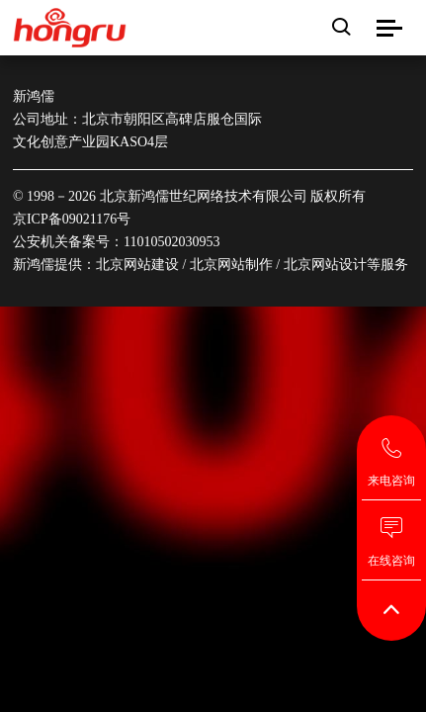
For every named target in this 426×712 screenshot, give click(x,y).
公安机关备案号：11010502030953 (116, 241)
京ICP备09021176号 (71, 219)
